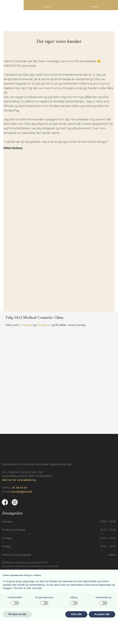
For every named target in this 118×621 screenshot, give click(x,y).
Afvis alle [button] (76, 614)
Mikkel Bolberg (13, 148)
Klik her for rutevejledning (19, 480)
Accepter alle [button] (102, 614)
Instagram (25, 325)
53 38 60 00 (19, 487)
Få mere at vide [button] (17, 614)
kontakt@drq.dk (21, 491)
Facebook (43, 325)
